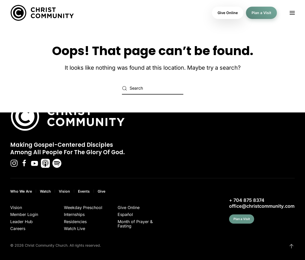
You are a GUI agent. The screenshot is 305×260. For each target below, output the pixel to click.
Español (125, 214)
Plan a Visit (261, 13)
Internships (74, 214)
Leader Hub (21, 221)
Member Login (24, 214)
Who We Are (21, 191)
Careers (17, 228)
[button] (292, 13)
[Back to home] (42, 13)
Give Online (228, 13)
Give (101, 191)
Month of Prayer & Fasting (135, 224)
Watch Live (74, 228)
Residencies (75, 221)
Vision (64, 191)
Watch (45, 191)
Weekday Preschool (83, 207)
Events (84, 191)
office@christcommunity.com (262, 206)
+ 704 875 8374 (246, 200)
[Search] (152, 88)
